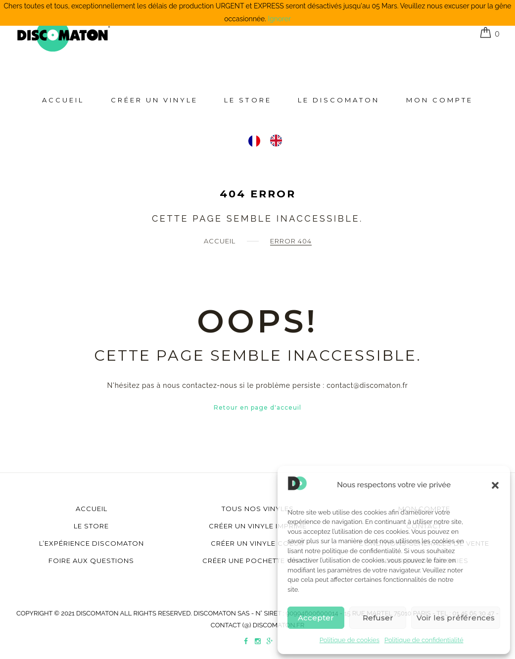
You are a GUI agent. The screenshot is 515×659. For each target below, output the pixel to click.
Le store (247, 100)
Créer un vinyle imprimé (258, 526)
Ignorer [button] (279, 19)
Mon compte (439, 100)
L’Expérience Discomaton (91, 543)
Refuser (378, 617)
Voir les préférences (456, 617)
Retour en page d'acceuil (257, 407)
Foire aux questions (91, 561)
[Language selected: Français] (270, 140)
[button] (495, 485)
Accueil (63, 100)
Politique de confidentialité (424, 640)
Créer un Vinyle (154, 100)
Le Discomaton (338, 100)
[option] (278, 140)
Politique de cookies (349, 640)
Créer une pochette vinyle (257, 561)
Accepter (316, 617)
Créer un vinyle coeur (257, 543)
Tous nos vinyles (258, 509)
